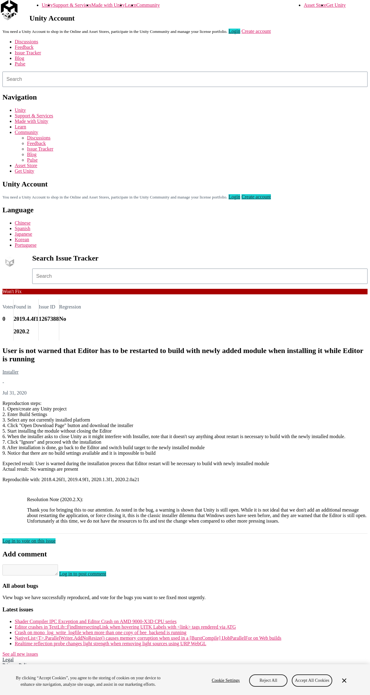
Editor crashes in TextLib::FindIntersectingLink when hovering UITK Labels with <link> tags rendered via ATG (125, 628)
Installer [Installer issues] (10, 372)
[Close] (344, 680)
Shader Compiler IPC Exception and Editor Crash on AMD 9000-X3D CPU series (96, 623)
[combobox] (185, 79)
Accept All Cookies (312, 680)
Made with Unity (108, 5)
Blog (19, 58)
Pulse (20, 63)
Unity (47, 5)
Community (148, 5)
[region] (185, 679)
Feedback (24, 47)
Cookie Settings (226, 680)
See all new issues (20, 655)
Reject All (268, 680)
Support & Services (72, 5)
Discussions (26, 41)
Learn (130, 5)
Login (234, 31)
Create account (256, 31)
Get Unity (336, 5)
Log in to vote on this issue (29, 541)
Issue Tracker (28, 52)
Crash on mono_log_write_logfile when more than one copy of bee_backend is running (100, 634)
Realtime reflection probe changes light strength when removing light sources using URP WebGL (110, 645)
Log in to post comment (88, 575)
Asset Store (315, 5)
